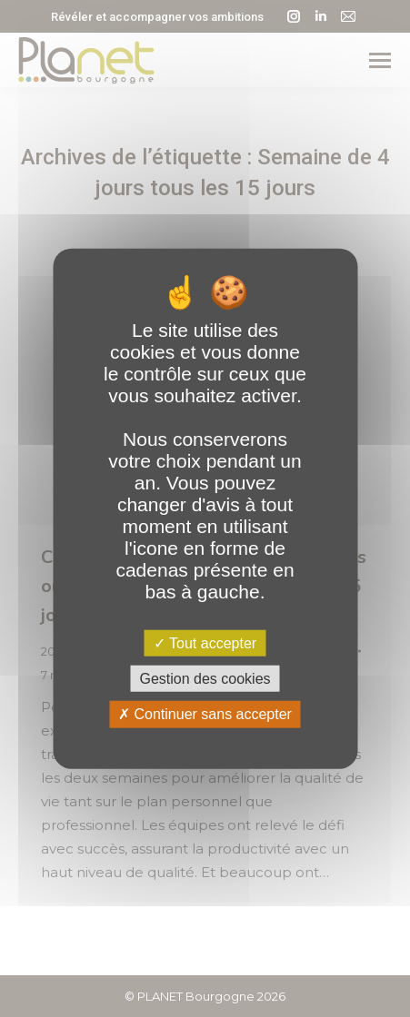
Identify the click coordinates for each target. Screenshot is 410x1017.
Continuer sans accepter (205, 714)
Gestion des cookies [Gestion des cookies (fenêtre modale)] (204, 678)
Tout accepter (205, 643)
